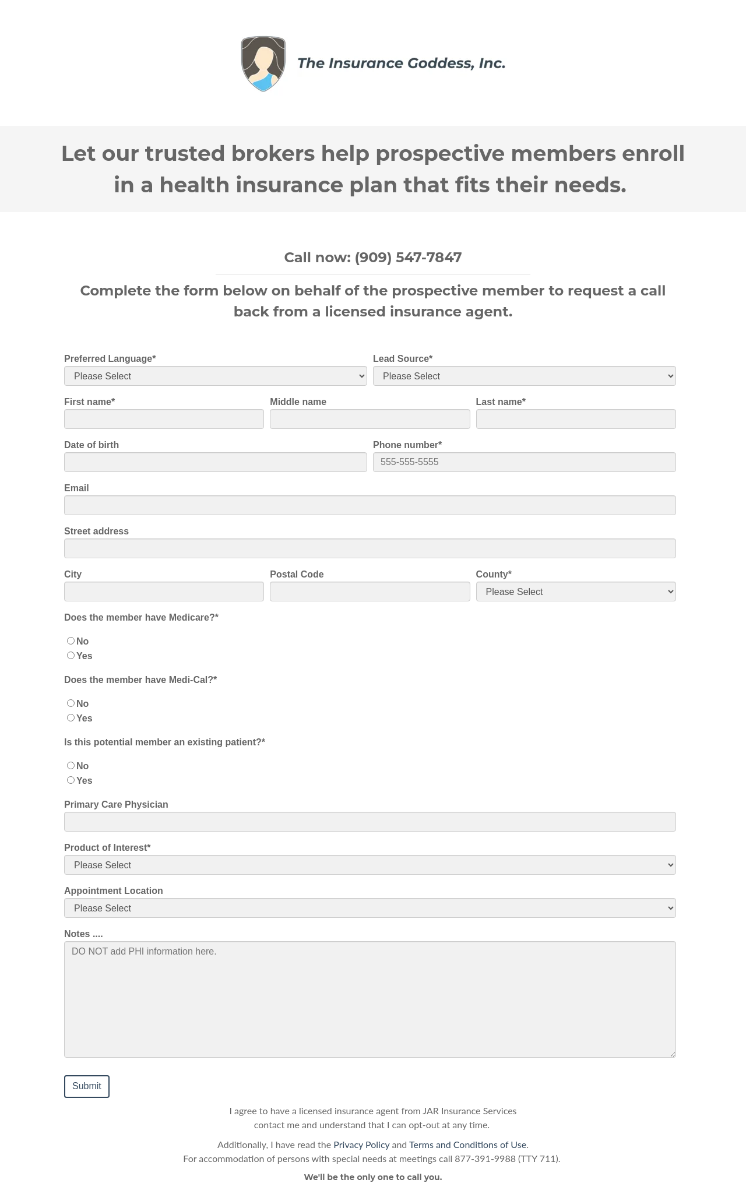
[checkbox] (370, 648)
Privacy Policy (361, 1144)
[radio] (370, 641)
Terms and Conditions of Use (467, 1144)
